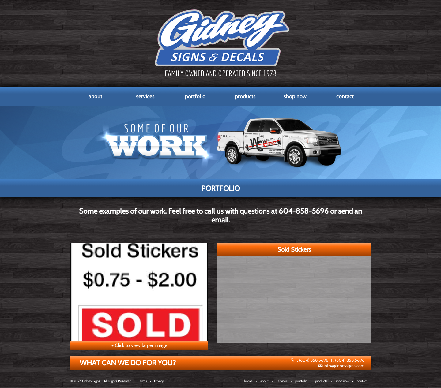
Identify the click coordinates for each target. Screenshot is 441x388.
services (282, 381)
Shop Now (295, 96)
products (321, 381)
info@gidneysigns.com (344, 365)
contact (362, 381)
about (264, 381)
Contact (345, 96)
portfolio (301, 381)
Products (245, 96)
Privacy (159, 381)
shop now (342, 381)
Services (145, 96)
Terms (142, 381)
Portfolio (195, 96)
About (95, 96)
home (248, 381)
